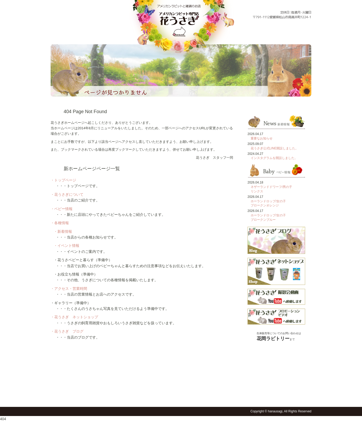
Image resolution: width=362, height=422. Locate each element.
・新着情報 (63, 231)
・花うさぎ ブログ (67, 331)
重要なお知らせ (262, 138)
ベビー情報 (126, 36)
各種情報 (231, 36)
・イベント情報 (66, 245)
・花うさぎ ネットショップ (74, 317)
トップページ (61, 36)
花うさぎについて (93, 36)
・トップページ (63, 180)
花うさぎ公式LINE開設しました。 (274, 148)
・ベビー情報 (62, 209)
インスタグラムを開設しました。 (274, 158)
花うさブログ (210, 398)
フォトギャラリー (301, 36)
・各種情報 (60, 223)
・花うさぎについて (67, 194)
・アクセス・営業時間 (69, 288)
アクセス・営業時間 (266, 36)
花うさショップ (197, 398)
